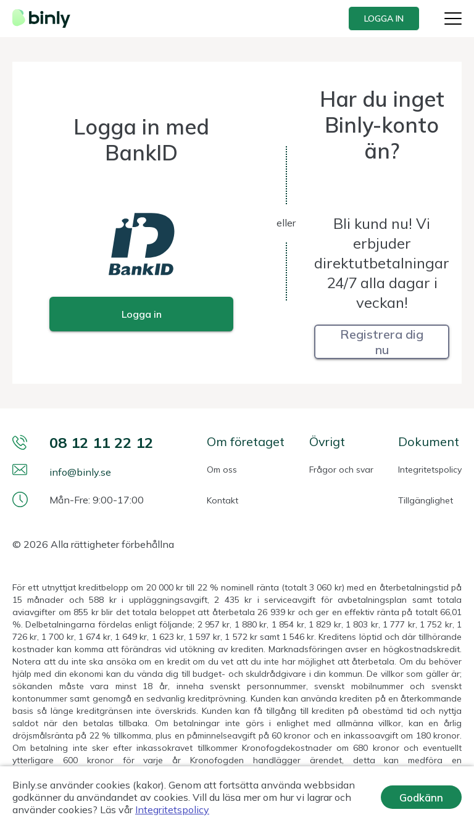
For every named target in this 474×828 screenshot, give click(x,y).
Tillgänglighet (425, 500)
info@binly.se (80, 472)
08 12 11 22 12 (101, 442)
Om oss (222, 469)
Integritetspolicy (430, 469)
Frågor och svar (341, 469)
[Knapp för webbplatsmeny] (453, 18)
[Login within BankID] (141, 314)
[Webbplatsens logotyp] (45, 18)
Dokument (428, 441)
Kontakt (222, 500)
